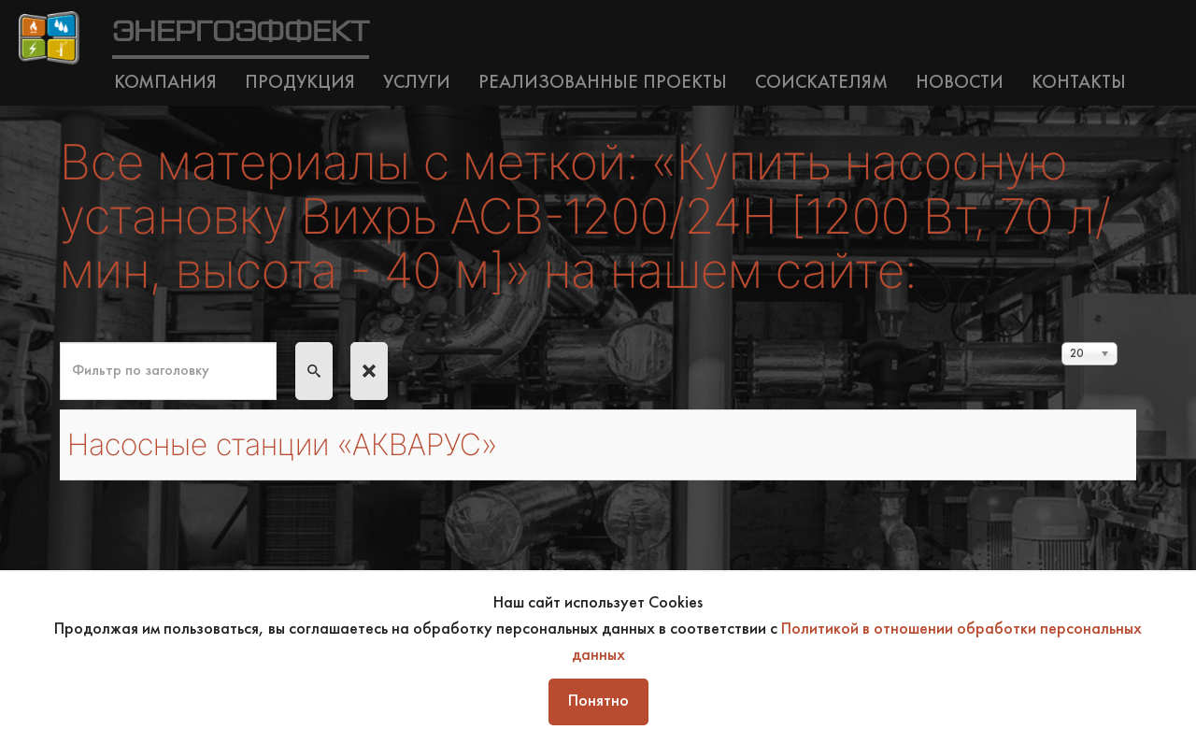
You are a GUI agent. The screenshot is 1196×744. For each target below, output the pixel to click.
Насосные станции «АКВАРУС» (282, 444)
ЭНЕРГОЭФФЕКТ (240, 33)
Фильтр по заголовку (60, 342)
